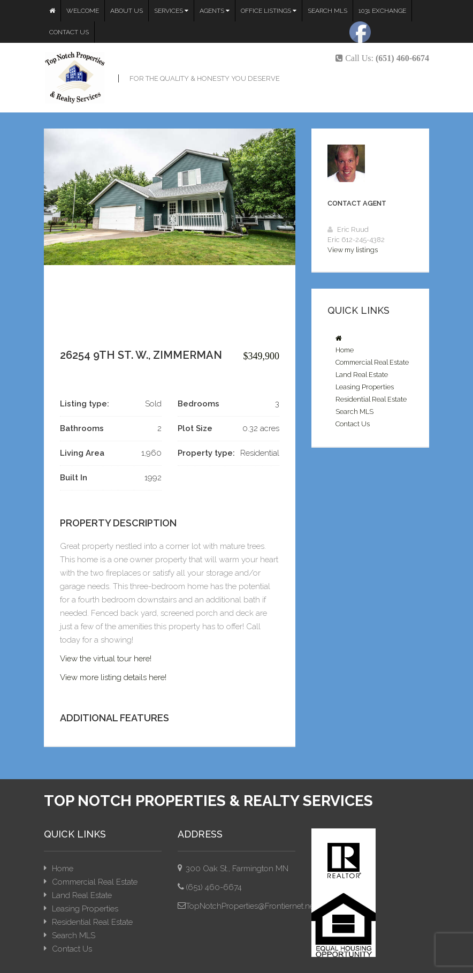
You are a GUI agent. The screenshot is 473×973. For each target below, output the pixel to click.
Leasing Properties (364, 387)
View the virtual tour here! (105, 658)
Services (171, 10)
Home (344, 350)
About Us (126, 10)
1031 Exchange (382, 10)
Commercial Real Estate (372, 362)
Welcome (82, 10)
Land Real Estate (361, 375)
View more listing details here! (113, 677)
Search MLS (327, 10)
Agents (215, 10)
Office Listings (268, 10)
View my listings (352, 250)
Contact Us (69, 32)
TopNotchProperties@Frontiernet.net (251, 906)
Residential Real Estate (371, 399)
